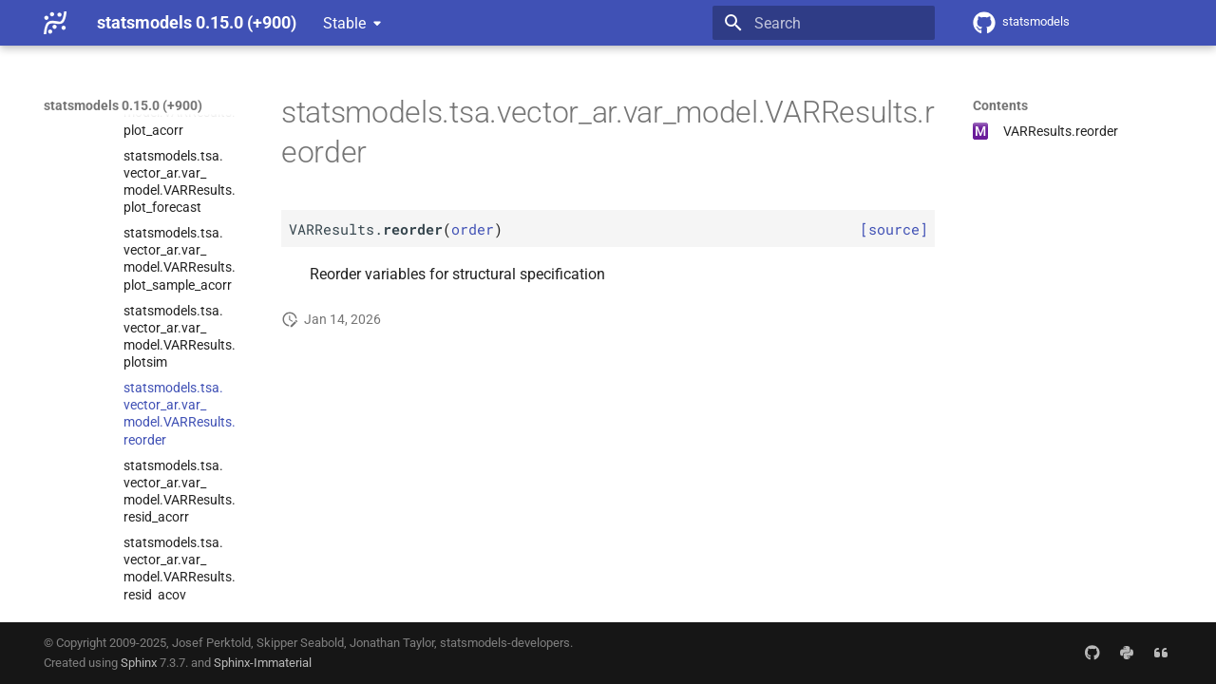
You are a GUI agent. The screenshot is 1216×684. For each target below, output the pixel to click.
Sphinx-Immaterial (263, 663)
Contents (1000, 105)
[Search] (823, 23)
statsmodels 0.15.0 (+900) (123, 105)
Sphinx (139, 663)
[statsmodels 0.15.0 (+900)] (55, 23)
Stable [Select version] (344, 23)
